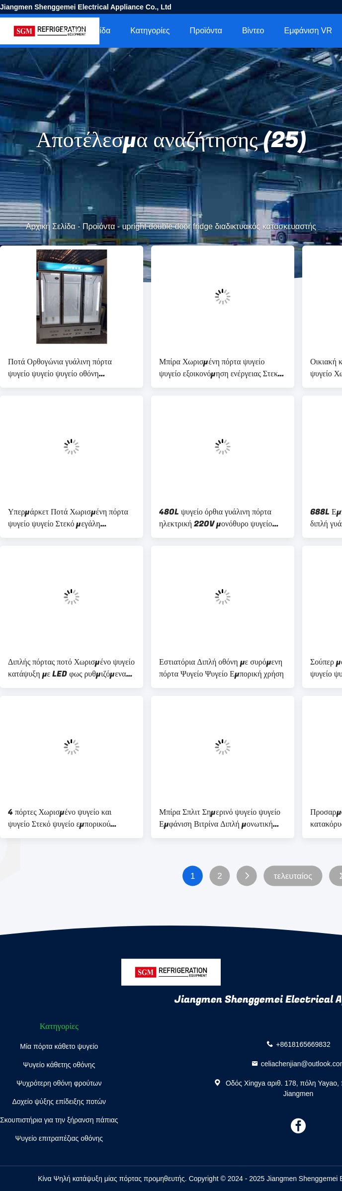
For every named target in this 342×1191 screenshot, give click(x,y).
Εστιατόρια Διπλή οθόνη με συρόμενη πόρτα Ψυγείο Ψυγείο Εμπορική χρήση (221, 668)
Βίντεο (253, 30)
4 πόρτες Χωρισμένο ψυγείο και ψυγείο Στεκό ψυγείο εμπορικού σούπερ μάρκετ (59, 818)
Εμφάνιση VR (308, 30)
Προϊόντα (206, 30)
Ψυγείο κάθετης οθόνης (59, 1065)
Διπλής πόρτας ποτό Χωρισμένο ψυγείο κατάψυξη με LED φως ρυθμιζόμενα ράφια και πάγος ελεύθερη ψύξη (71, 668)
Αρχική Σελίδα (85, 30)
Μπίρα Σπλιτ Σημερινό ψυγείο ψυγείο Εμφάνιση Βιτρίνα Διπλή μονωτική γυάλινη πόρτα (219, 818)
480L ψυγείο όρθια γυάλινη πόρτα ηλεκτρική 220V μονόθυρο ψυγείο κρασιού (215, 518)
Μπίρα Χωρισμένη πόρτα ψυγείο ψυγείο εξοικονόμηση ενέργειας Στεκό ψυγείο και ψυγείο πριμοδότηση (220, 368)
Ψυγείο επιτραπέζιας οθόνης (59, 1138)
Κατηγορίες (150, 30)
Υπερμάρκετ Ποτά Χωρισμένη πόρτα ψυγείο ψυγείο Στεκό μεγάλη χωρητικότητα (68, 518)
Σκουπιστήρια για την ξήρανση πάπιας (59, 1120)
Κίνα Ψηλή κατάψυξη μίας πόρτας (90, 1179)
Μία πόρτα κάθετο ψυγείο (59, 1046)
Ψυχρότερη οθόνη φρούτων (58, 1083)
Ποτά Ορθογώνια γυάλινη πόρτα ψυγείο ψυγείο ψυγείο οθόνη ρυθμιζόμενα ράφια (60, 368)
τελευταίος (293, 876)
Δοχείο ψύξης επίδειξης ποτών (59, 1102)
